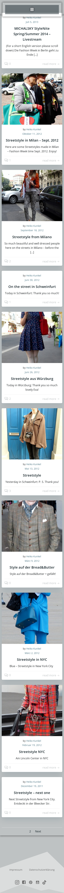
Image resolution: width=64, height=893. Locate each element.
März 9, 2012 (32, 560)
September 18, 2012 (32, 230)
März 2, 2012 (32, 653)
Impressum (15, 869)
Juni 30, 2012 (32, 280)
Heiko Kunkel (33, 129)
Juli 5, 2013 (32, 22)
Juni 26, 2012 (32, 372)
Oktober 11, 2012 (32, 133)
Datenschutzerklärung (42, 869)
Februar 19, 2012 (32, 745)
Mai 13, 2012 (32, 468)
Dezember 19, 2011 (32, 786)
